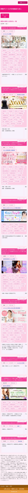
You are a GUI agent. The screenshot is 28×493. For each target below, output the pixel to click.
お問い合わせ (7, 488)
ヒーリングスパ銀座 (7, 33)
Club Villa (20, 441)
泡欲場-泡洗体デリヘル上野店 (9, 258)
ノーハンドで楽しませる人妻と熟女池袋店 (11, 308)
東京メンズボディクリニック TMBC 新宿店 (12, 207)
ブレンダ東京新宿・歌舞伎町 (9, 150)
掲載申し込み (14, 488)
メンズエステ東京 (20, 362)
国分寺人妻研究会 (6, 385)
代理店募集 (21, 488)
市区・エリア (5, 14)
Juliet (18, 426)
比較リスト (23, 2)
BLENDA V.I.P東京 (21, 94)
